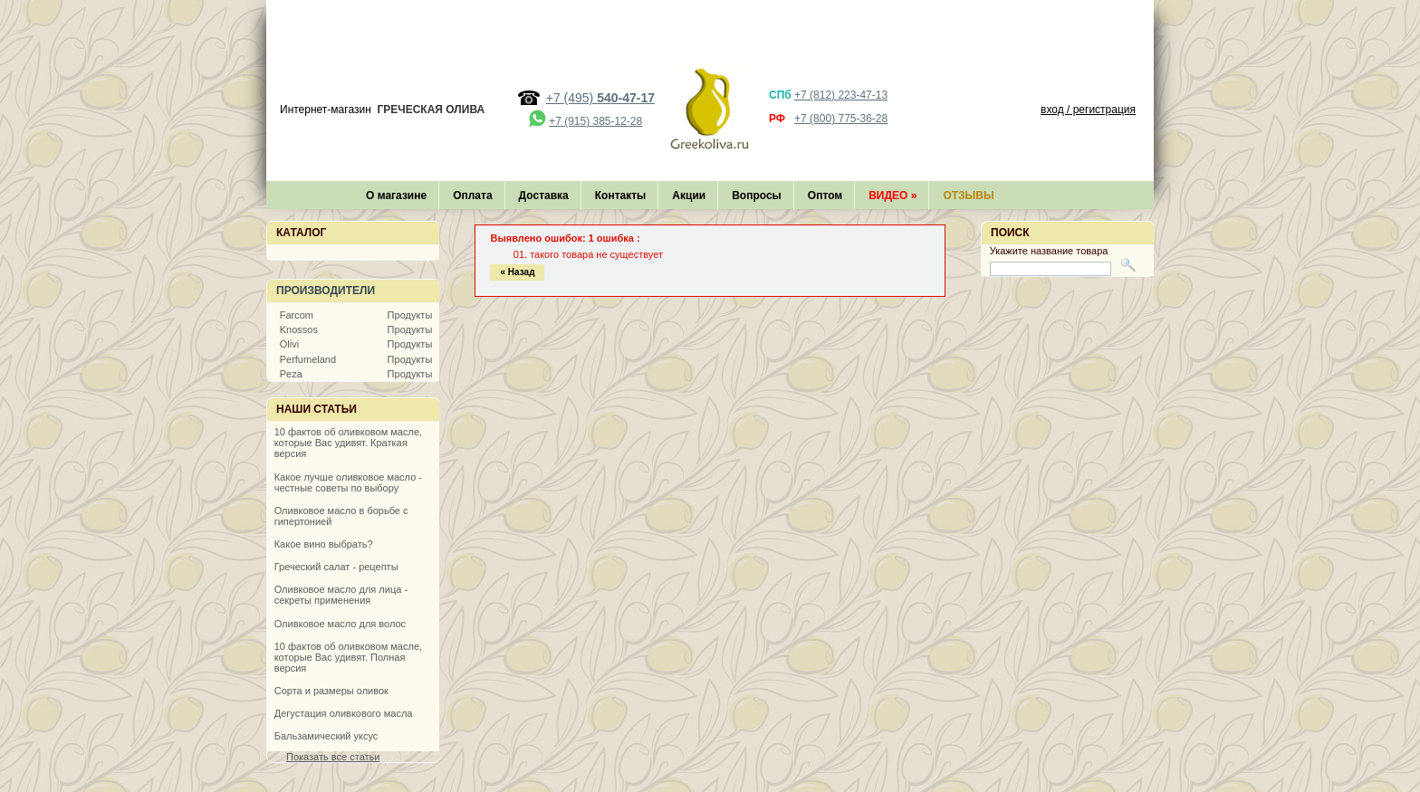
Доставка (544, 195)
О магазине (396, 195)
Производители (325, 290)
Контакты (621, 195)
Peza (291, 373)
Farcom (296, 315)
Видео (892, 195)
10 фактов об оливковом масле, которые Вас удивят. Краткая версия (348, 442)
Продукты (410, 315)
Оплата (472, 195)
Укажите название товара (1049, 250)
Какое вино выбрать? (323, 544)
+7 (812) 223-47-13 (841, 95)
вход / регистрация (1088, 109)
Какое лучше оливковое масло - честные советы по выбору (348, 482)
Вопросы (757, 195)
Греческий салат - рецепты (336, 566)
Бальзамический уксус (326, 735)
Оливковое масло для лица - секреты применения (341, 595)
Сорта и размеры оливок (331, 690)
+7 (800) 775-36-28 (841, 118)
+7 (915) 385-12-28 (595, 121)
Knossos (299, 329)
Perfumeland (308, 359)
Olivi (289, 344)
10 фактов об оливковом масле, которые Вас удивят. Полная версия (348, 657)
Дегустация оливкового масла (343, 713)
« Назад (517, 272)
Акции (688, 195)
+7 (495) (600, 98)
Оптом (825, 195)
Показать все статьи (332, 756)
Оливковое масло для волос (340, 623)
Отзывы (968, 195)
